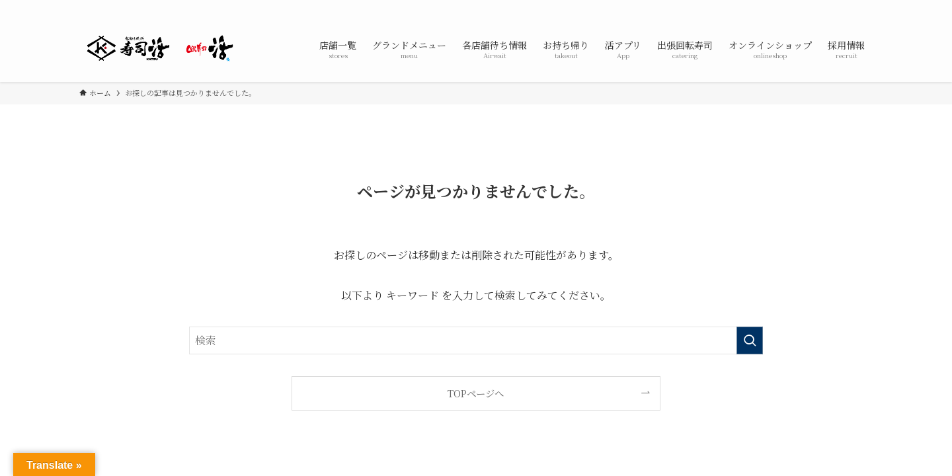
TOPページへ (476, 393)
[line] (864, 7)
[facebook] (812, 7)
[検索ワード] (476, 340)
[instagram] (846, 7)
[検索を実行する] (749, 340)
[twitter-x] (829, 7)
